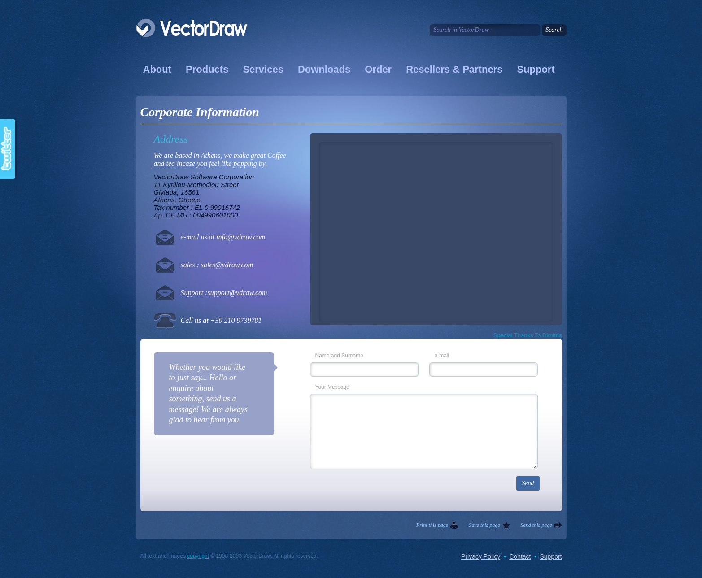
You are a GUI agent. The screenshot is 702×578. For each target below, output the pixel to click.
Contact (520, 556)
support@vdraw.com (237, 292)
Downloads (324, 69)
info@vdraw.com (240, 237)
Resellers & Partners (454, 69)
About (157, 69)
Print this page (432, 525)
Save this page (484, 525)
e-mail (442, 355)
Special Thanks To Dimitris (527, 335)
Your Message (332, 387)
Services (263, 69)
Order (378, 69)
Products (207, 69)
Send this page (536, 525)
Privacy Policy (480, 556)
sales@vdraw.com (227, 265)
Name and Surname (339, 355)
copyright (198, 556)
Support (535, 69)
